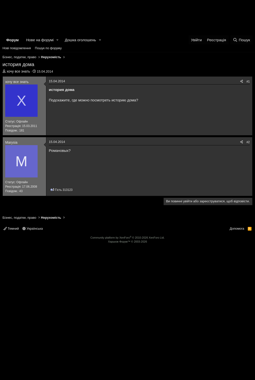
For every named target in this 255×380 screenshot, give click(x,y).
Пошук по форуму (48, 120)
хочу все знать (18, 143)
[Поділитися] (241, 154)
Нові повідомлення (16, 120)
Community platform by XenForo (127, 366)
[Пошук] (241, 112)
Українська (32, 357)
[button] (57, 112)
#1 (248, 153)
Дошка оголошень (80, 112)
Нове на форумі (40, 112)
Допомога (237, 357)
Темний (11, 357)
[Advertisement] (127, 37)
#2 (248, 271)
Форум (12, 112)
